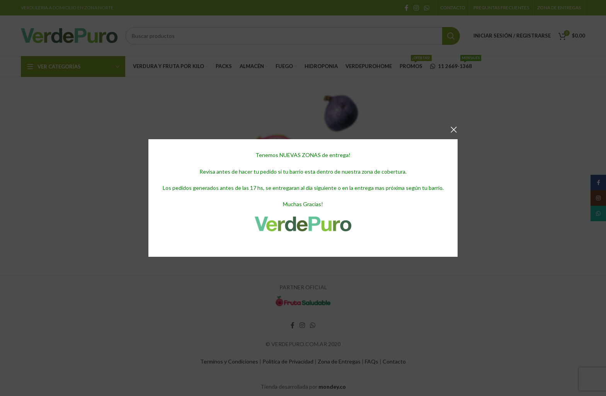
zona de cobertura (383, 171)
